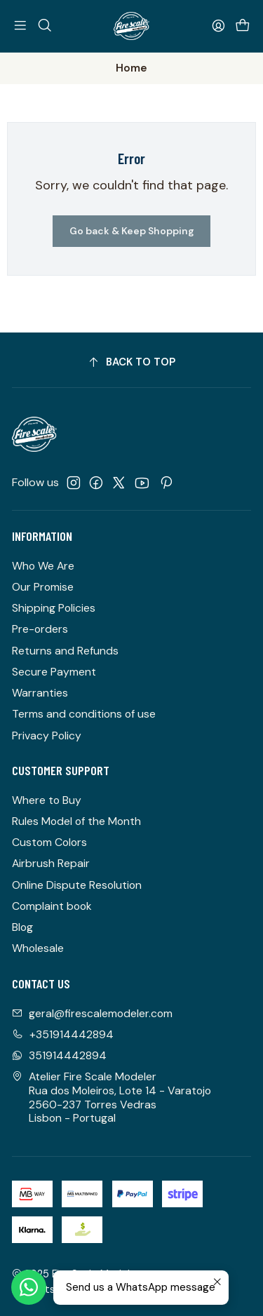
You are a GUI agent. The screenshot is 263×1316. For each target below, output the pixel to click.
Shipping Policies (53, 607)
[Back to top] (131, 361)
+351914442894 (63, 1034)
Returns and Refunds (65, 650)
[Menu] (21, 25)
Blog (22, 927)
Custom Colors (49, 842)
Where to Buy (46, 800)
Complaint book (52, 906)
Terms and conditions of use (84, 713)
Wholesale (38, 948)
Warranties (40, 692)
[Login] (218, 25)
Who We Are (43, 565)
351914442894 (59, 1055)
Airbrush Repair (51, 863)
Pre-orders (40, 629)
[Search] (44, 25)
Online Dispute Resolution (77, 885)
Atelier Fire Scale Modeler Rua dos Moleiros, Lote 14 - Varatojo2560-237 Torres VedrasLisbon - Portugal (111, 1097)
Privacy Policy (46, 735)
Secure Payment (54, 671)
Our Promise (43, 586)
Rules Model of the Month (76, 821)
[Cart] (242, 25)
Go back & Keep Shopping (131, 230)
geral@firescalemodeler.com (92, 1013)
